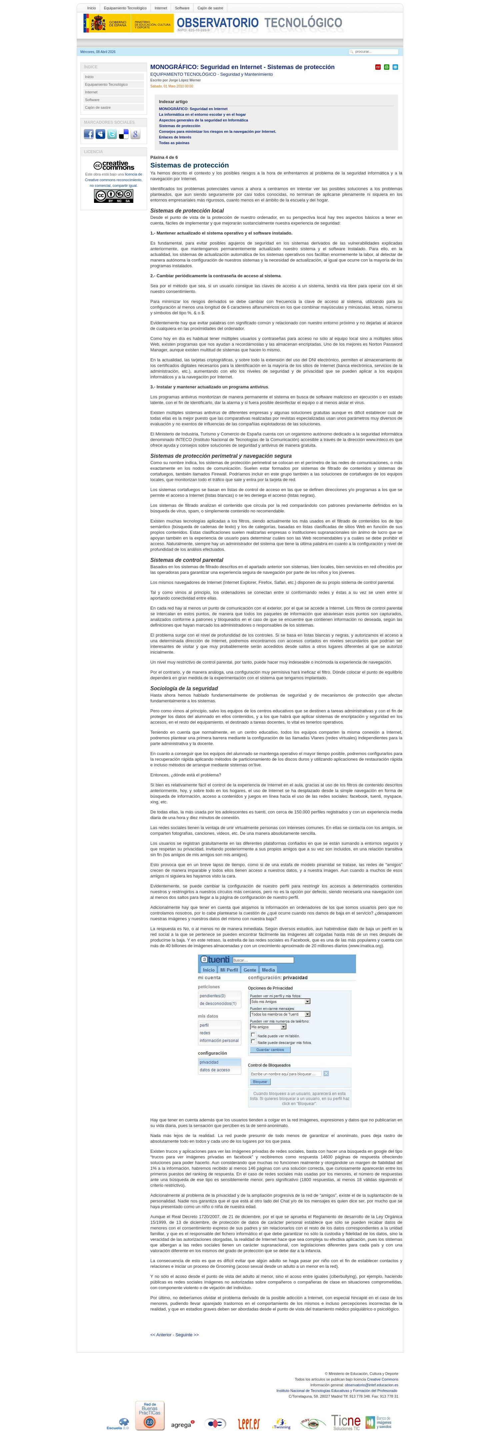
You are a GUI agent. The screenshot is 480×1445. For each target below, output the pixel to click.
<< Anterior (161, 1334)
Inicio (91, 8)
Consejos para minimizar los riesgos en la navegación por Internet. (217, 131)
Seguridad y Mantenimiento (246, 74)
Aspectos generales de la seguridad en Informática (203, 120)
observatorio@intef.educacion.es (371, 1385)
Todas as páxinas (174, 143)
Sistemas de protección (179, 126)
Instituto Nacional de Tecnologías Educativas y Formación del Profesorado (337, 1391)
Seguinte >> (187, 1334)
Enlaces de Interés (175, 137)
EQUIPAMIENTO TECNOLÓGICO (184, 74)
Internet (161, 8)
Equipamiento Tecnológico (125, 8)
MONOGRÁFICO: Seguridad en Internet (193, 109)
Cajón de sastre (210, 8)
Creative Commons (382, 1379)
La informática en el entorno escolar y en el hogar (202, 114)
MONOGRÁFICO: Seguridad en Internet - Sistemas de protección (242, 67)
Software (182, 8)
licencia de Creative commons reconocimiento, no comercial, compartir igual (113, 180)
